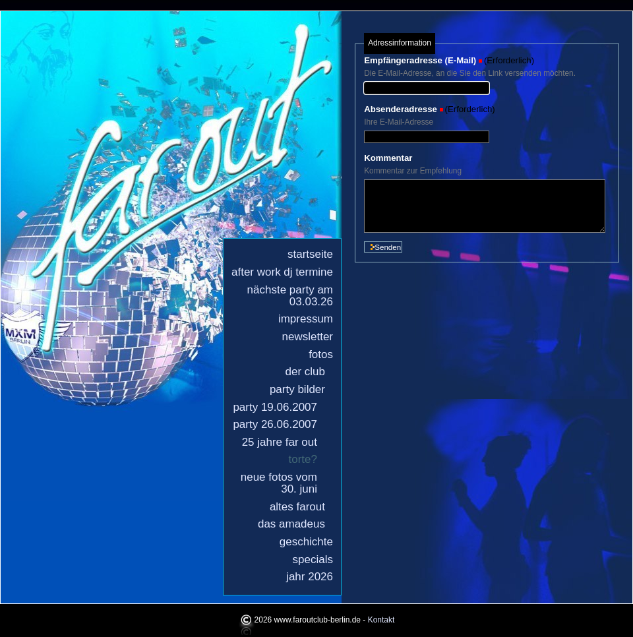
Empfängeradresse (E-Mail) (420, 60)
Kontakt (381, 619)
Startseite (310, 254)
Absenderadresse (400, 109)
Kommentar (388, 158)
